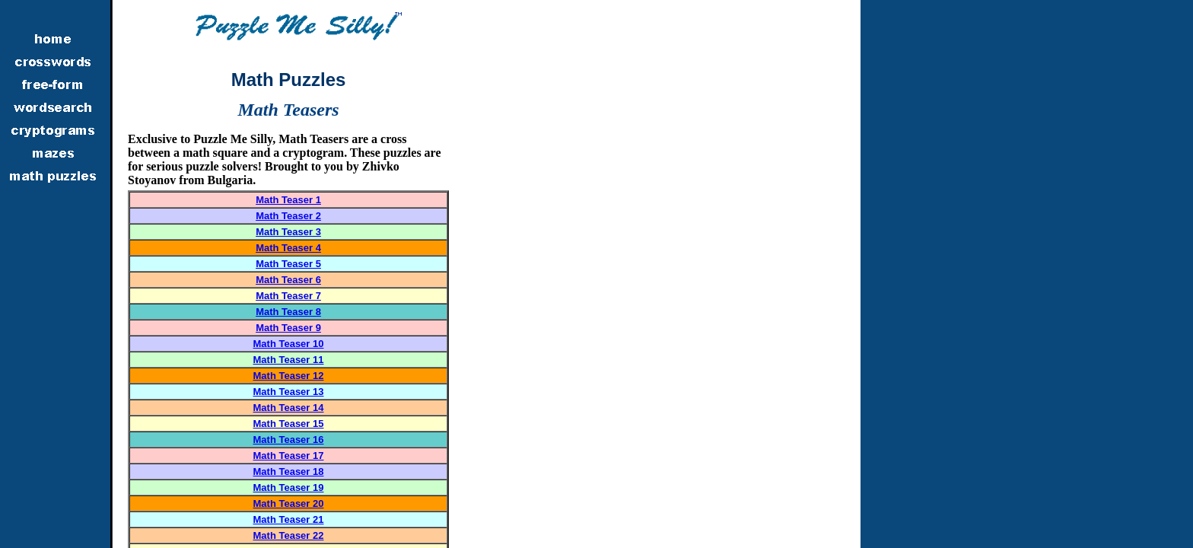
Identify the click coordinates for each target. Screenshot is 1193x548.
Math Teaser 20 (288, 503)
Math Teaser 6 (288, 279)
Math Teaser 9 (288, 327)
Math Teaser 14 (288, 407)
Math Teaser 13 (288, 391)
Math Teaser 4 (288, 247)
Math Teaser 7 (288, 295)
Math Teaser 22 (288, 535)
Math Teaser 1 (288, 200)
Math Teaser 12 (288, 375)
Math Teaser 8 (288, 311)
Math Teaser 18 (288, 471)
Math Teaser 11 (288, 359)
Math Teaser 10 (288, 343)
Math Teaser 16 (288, 439)
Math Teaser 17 (288, 455)
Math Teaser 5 (288, 263)
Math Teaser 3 (288, 231)
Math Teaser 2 (288, 215)
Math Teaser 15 (288, 423)
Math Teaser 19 (288, 487)
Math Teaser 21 (288, 519)
